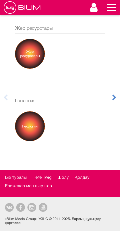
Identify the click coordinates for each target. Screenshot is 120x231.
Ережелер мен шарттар (28, 185)
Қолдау (82, 177)
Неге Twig (42, 177)
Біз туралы (16, 177)
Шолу (63, 177)
